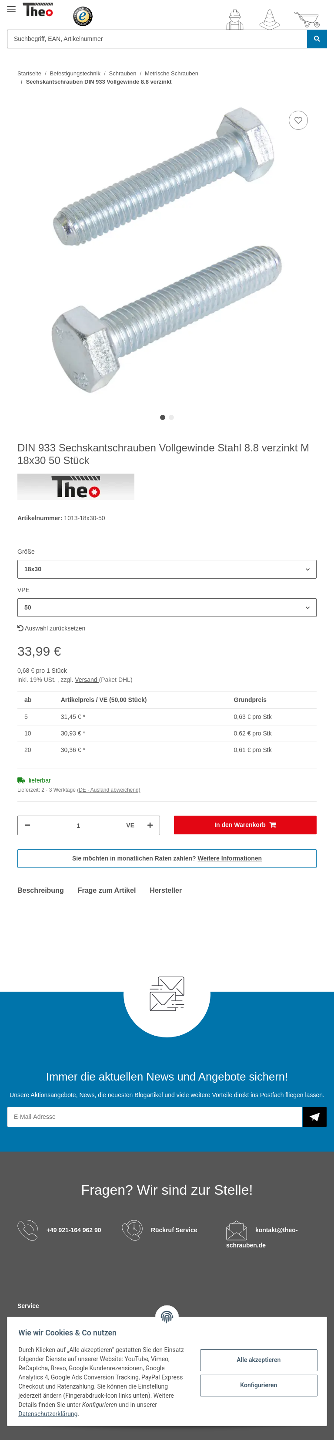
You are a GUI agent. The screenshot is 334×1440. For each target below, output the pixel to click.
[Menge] (78, 825)
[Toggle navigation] (11, 5)
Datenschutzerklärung (72, 1413)
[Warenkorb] (307, 19)
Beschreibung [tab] (40, 890)
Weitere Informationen (230, 858)
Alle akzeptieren (255, 1359)
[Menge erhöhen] (150, 825)
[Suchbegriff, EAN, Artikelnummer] (157, 39)
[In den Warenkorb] (245, 825)
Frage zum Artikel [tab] (107, 890)
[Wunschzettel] (269, 20)
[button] (234, 20)
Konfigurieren (255, 1385)
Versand (87, 679)
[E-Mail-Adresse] (155, 1117)
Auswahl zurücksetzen (51, 628)
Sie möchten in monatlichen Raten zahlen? (167, 858)
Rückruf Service (174, 1230)
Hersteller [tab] (166, 890)
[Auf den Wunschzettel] (298, 120)
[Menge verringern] (27, 825)
